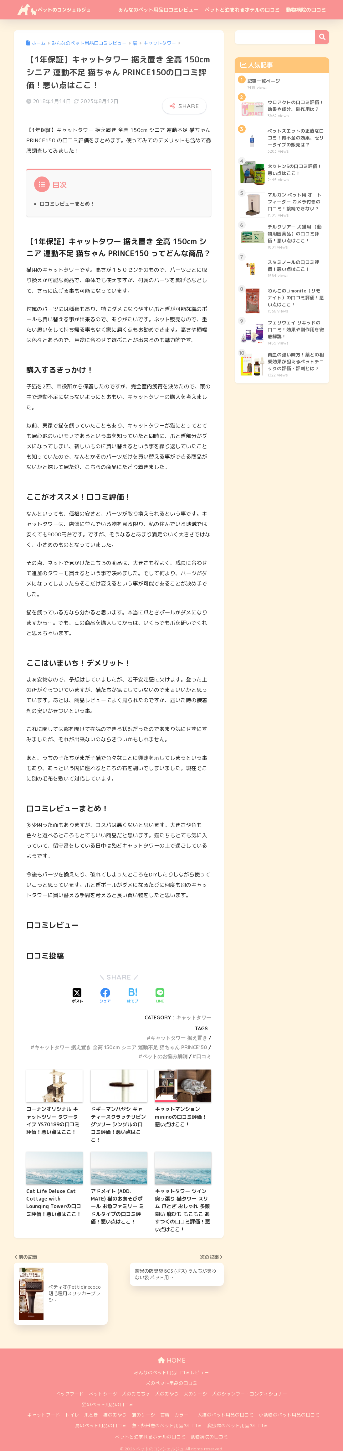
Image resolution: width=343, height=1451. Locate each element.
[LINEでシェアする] (160, 992)
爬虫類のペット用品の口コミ (237, 1421)
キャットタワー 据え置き (179, 1033)
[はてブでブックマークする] (132, 992)
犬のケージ (195, 1389)
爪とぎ (91, 1410)
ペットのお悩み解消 (164, 1052)
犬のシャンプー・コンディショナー (249, 1389)
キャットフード (43, 1410)
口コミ (203, 1052)
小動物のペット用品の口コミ (289, 1410)
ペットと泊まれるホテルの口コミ (242, 9)
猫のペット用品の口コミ (108, 1400)
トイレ (72, 1410)
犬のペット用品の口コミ (171, 1378)
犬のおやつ (167, 1389)
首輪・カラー (174, 1410)
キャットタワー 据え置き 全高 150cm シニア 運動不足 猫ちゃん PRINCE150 (120, 1043)
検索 (322, 37)
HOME (172, 1356)
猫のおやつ (115, 1410)
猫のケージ (143, 1410)
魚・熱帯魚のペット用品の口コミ (167, 1421)
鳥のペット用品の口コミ (101, 1421)
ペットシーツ (103, 1389)
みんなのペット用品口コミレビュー (158, 9)
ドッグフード (70, 1389)
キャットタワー (193, 1013)
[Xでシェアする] (77, 992)
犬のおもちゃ (136, 1389)
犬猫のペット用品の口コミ (225, 1410)
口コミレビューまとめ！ (67, 199)
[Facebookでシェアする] (105, 992)
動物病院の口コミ (306, 9)
